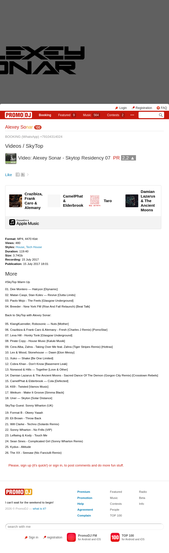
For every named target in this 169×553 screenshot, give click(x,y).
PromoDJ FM (87, 535)
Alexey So (19, 127)
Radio (143, 491)
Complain (84, 515)
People (114, 509)
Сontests (116, 115)
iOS (99, 539)
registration (54, 537)
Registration (144, 107)
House (20, 247)
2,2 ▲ (128, 158)
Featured (67, 115)
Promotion (84, 497)
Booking (45, 115)
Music (91, 115)
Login (123, 107)
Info (141, 503)
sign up (25, 465)
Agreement (85, 509)
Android (86, 539)
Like (8, 175)
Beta (142, 497)
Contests (116, 503)
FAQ (164, 107)
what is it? (39, 508)
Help (80, 503)
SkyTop (34, 146)
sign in (57, 465)
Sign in (33, 537)
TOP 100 (116, 515)
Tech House (34, 247)
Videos (13, 146)
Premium (83, 491)
